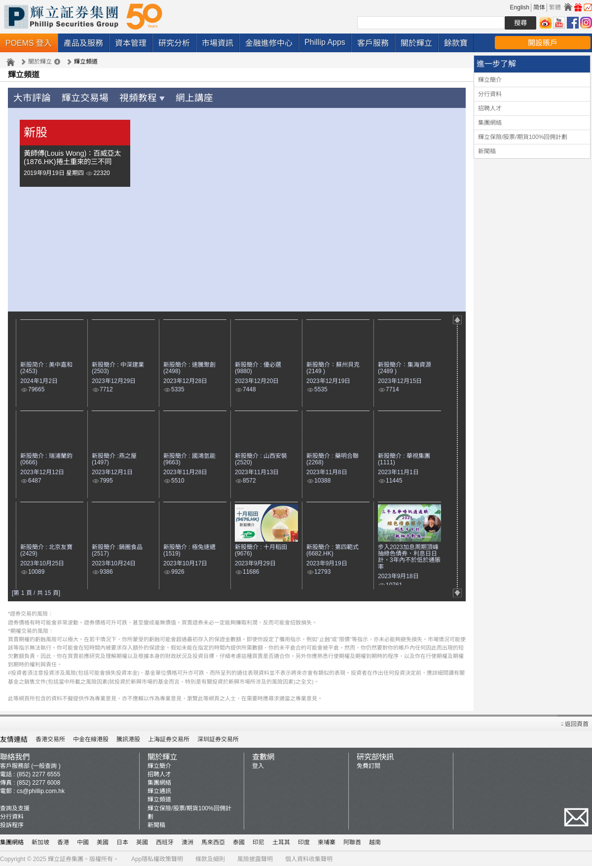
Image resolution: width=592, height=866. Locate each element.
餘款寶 (456, 43)
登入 (258, 764)
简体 (539, 7)
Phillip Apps (324, 42)
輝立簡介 (490, 79)
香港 (63, 840)
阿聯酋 (352, 840)
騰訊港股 (128, 737)
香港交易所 (50, 737)
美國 (103, 840)
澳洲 (187, 840)
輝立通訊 (159, 789)
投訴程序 (12, 823)
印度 (304, 840)
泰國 (239, 840)
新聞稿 (487, 151)
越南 (375, 840)
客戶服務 (373, 43)
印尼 (258, 840)
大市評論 (29, 97)
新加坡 (40, 840)
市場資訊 (217, 43)
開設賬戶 (542, 42)
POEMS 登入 (28, 43)
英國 (142, 840)
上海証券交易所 (168, 737)
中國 (83, 840)
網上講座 (171, 97)
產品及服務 (83, 43)
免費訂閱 (368, 764)
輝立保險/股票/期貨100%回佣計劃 (522, 137)
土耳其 (281, 840)
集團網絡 (490, 122)
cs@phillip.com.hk (41, 789)
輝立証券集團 (65, 857)
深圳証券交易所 (218, 737)
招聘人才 (490, 108)
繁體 (555, 7)
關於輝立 (416, 43)
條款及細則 (210, 857)
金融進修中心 (269, 43)
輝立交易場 (75, 97)
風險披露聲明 (255, 857)
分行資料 (490, 94)
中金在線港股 (91, 737)
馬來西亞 (213, 840)
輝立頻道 (159, 798)
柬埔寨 (326, 840)
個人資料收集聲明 (309, 857)
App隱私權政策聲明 (157, 857)
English (519, 7)
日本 (122, 840)
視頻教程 (125, 97)
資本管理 (131, 43)
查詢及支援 (15, 806)
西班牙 (165, 840)
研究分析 (174, 43)
